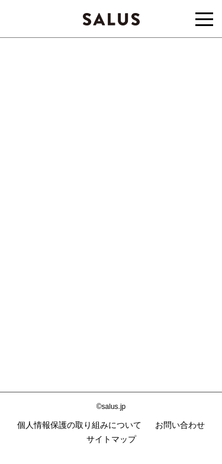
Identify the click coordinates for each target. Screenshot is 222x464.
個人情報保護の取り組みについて (79, 425)
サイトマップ (111, 439)
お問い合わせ (180, 425)
